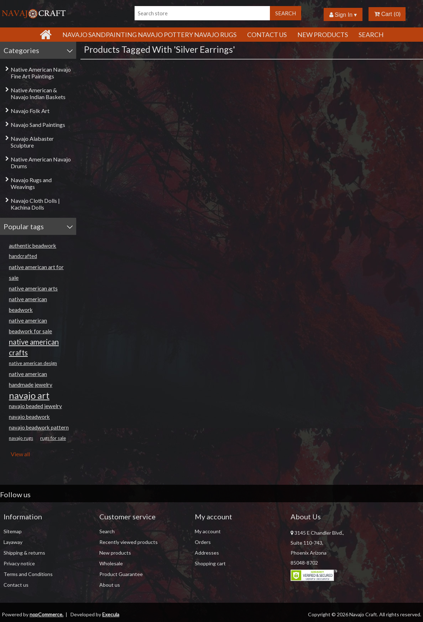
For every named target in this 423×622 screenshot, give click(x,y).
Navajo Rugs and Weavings (31, 183)
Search (371, 34)
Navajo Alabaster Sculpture (32, 142)
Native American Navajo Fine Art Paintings (41, 72)
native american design (33, 363)
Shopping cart (210, 563)
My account (208, 531)
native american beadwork (28, 304)
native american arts (33, 288)
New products (322, 34)
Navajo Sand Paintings (38, 124)
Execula (110, 614)
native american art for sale (36, 272)
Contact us (16, 585)
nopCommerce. (46, 614)
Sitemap (13, 531)
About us (109, 585)
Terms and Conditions (28, 574)
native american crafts (34, 347)
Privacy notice (19, 563)
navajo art (29, 395)
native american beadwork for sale (30, 325)
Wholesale (111, 563)
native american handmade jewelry (30, 379)
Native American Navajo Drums (41, 162)
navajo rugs (21, 438)
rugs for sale (53, 438)
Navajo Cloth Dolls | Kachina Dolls (35, 204)
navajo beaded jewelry (35, 406)
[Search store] (202, 13)
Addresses (207, 553)
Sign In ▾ (343, 15)
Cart (383, 14)
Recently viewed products (128, 542)
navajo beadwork (29, 416)
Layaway (13, 542)
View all (20, 454)
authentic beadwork (32, 245)
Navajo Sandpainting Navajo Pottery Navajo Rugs (149, 34)
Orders (203, 542)
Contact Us (267, 34)
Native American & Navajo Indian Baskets (38, 93)
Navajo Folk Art (30, 110)
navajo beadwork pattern (39, 427)
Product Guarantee (121, 574)
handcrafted (23, 256)
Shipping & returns (24, 553)
